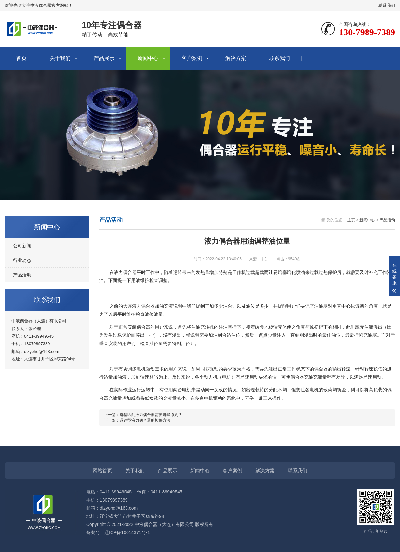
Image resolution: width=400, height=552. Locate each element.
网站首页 (102, 470)
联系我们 (386, 5)
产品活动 (22, 274)
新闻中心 (148, 58)
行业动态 (22, 260)
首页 (21, 58)
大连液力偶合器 (139, 306)
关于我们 (60, 58)
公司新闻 (22, 245)
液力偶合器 (125, 272)
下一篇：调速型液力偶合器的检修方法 (137, 420)
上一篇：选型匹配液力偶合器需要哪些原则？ (143, 414)
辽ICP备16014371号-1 (127, 532)
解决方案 (235, 58)
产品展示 (104, 58)
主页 (351, 220)
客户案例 (191, 58)
